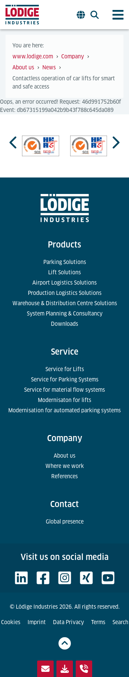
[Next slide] (115, 142)
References (64, 476)
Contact (64, 504)
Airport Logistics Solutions (64, 282)
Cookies (10, 622)
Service (64, 352)
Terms (98, 622)
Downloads (64, 324)
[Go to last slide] (14, 142)
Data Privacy (68, 622)
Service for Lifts (64, 369)
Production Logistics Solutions (64, 293)
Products (64, 245)
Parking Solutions (64, 262)
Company (64, 438)
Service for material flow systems (64, 390)
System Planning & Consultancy (65, 313)
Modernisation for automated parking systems (64, 410)
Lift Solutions (64, 272)
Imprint (37, 622)
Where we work (64, 466)
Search (120, 622)
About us (64, 455)
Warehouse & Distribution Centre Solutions (64, 303)
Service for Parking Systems (64, 379)
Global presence (65, 521)
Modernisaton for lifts (64, 400)
